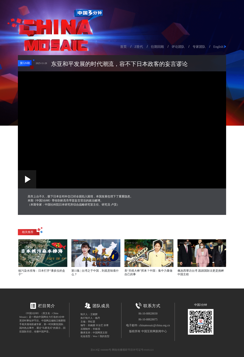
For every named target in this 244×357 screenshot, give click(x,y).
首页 (123, 46)
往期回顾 (157, 46)
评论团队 (178, 46)
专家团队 (199, 46)
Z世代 (138, 46)
